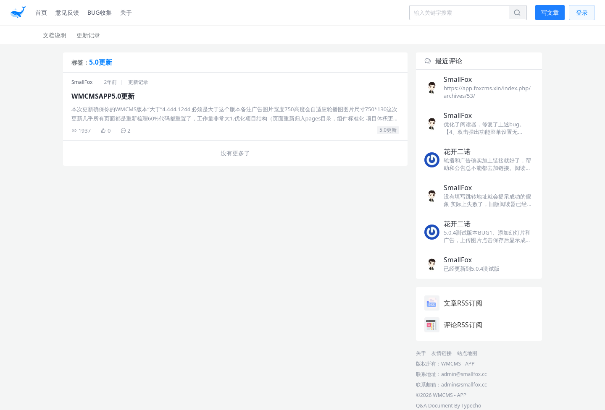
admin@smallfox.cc (464, 384)
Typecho (471, 405)
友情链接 (441, 353)
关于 (126, 12)
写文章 (550, 12)
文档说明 (54, 35)
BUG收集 (99, 12)
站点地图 (467, 353)
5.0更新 (388, 129)
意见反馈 (67, 12)
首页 (41, 12)
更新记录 (88, 35)
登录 (582, 12)
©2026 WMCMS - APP (441, 395)
